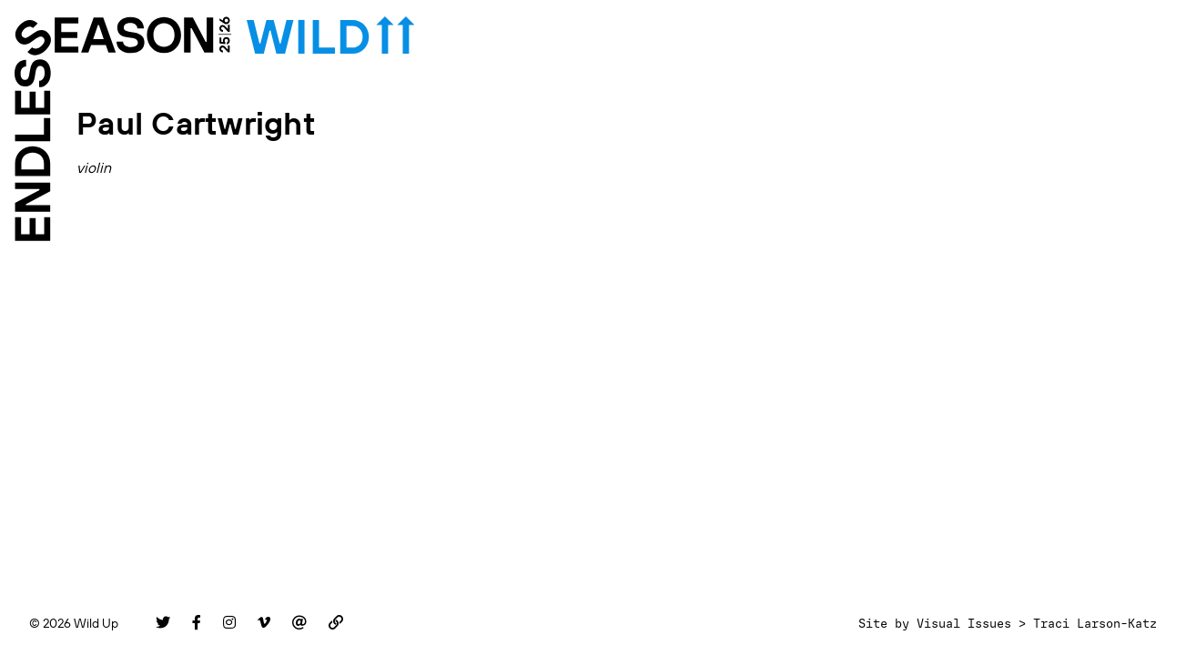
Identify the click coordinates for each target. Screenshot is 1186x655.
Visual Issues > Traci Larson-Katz (1037, 623)
